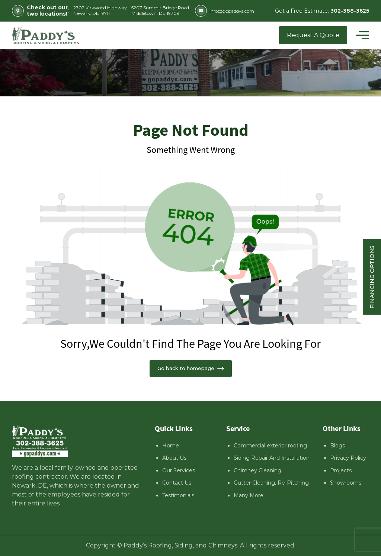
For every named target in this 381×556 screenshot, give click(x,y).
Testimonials (178, 495)
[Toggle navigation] (362, 35)
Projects (341, 470)
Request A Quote (313, 35)
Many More (248, 495)
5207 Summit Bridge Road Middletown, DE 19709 (160, 10)
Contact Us (176, 482)
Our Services (178, 470)
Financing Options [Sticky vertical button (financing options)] (371, 276)
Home (170, 445)
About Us (174, 457)
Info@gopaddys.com (224, 11)
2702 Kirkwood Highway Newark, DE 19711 (100, 10)
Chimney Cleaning (257, 470)
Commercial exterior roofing (270, 445)
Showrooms (345, 482)
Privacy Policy (348, 457)
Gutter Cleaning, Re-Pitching (271, 482)
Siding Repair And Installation (272, 457)
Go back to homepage (190, 368)
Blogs (337, 445)
